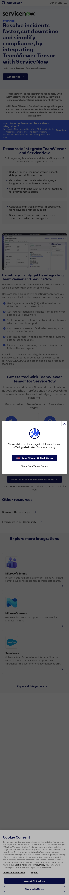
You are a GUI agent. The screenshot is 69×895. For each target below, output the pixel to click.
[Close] (64, 423)
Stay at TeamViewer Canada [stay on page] (34, 466)
